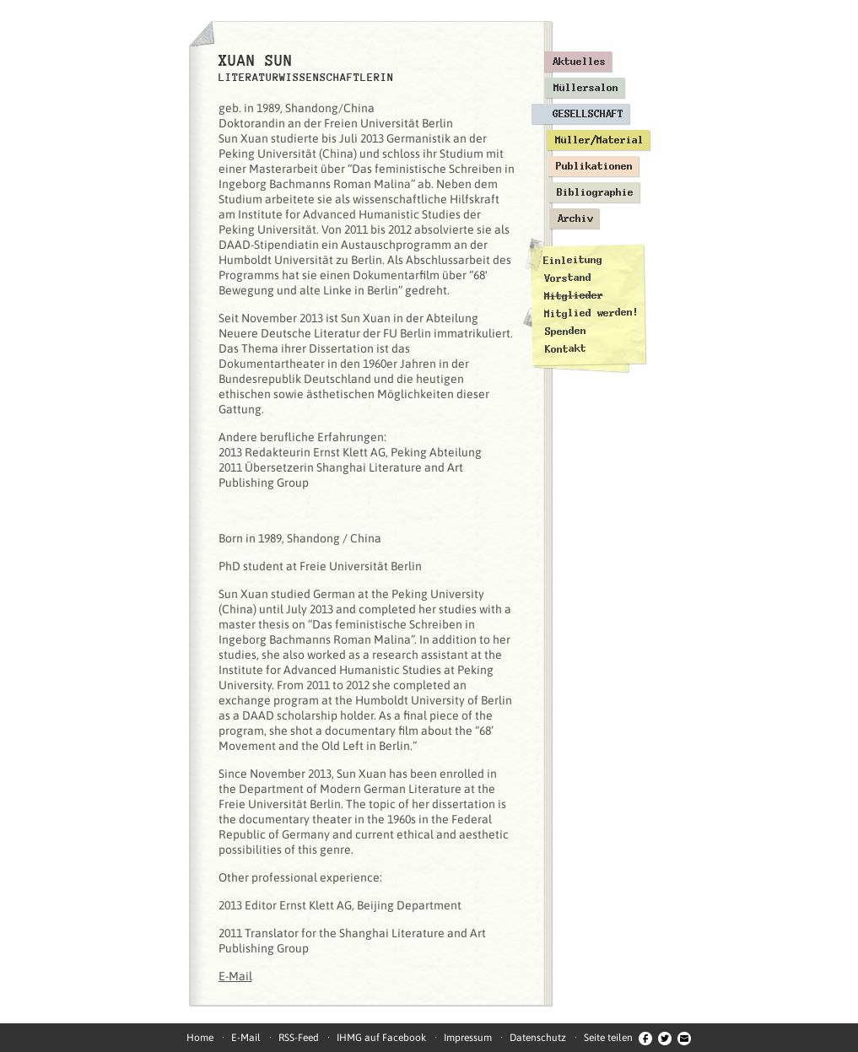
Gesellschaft (588, 114)
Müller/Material (599, 140)
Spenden (564, 331)
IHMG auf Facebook (381, 1038)
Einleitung (572, 260)
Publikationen (594, 166)
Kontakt (564, 349)
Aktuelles (579, 61)
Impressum (468, 1038)
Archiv (575, 218)
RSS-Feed (298, 1038)
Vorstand (567, 278)
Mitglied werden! (591, 313)
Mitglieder (572, 295)
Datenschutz (538, 1038)
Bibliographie (595, 192)
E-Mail (235, 976)
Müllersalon (585, 88)
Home (199, 1038)
